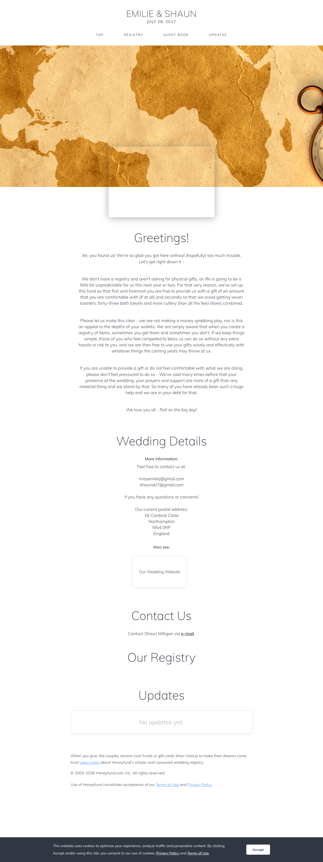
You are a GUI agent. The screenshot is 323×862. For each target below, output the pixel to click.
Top (100, 35)
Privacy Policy (199, 784)
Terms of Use (167, 784)
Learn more (89, 762)
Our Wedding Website (159, 571)
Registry (133, 35)
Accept (258, 850)
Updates (218, 35)
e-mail (187, 633)
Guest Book (176, 35)
